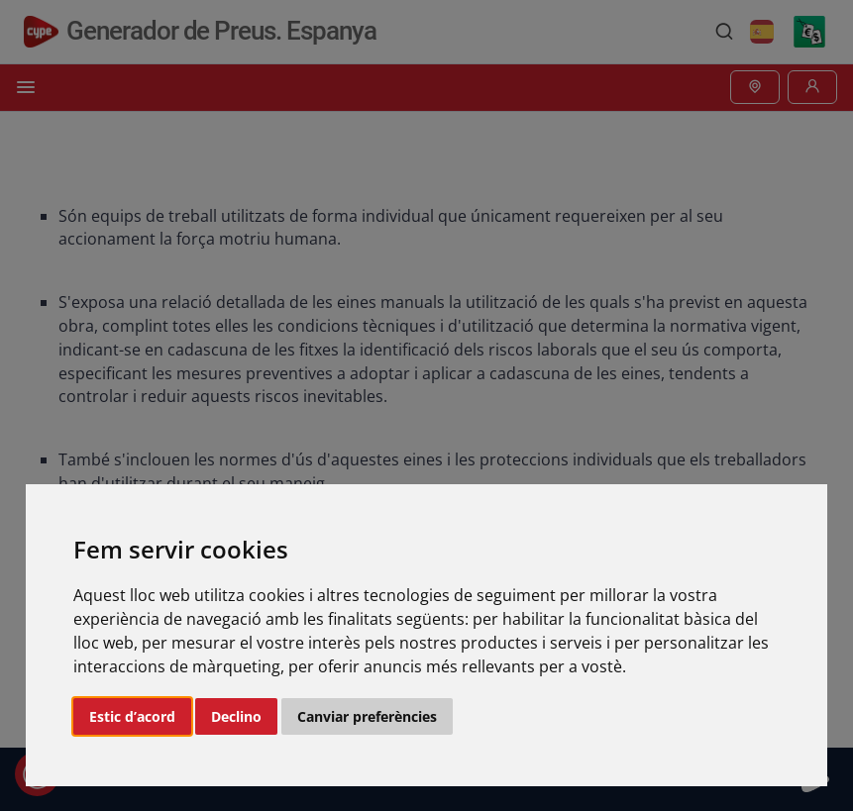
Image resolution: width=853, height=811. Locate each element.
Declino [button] (236, 716)
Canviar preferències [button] (367, 716)
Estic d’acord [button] (132, 716)
